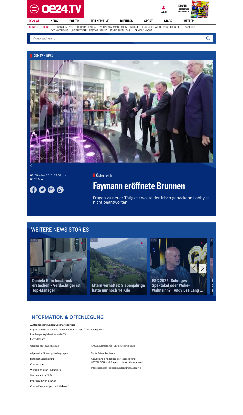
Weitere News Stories (60, 229)
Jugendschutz (37, 338)
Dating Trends (59, 30)
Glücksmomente (63, 27)
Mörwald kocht (142, 30)
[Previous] (193, 268)
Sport (148, 21)
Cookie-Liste (37, 364)
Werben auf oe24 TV (41, 375)
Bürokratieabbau (86, 27)
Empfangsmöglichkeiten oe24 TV (48, 334)
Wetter (189, 21)
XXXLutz (190, 27)
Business (126, 21)
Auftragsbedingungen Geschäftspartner (52, 324)
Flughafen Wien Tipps (154, 27)
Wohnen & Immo (109, 27)
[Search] (208, 38)
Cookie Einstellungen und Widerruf (49, 386)
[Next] (202, 268)
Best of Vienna (98, 30)
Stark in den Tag (120, 30)
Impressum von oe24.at (43, 380)
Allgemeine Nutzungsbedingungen (49, 353)
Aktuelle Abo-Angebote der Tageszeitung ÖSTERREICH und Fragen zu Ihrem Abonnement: (117, 360)
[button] (33, 9)
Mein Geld (176, 27)
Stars (168, 21)
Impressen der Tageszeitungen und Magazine (116, 367)
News (54, 21)
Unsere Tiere (79, 30)
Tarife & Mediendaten (103, 353)
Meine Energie (130, 27)
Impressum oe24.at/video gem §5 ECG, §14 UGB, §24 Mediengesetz (67, 329)
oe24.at (34, 21)
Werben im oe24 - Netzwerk (45, 369)
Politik (74, 21)
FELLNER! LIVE (100, 21)
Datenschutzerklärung (42, 358)
